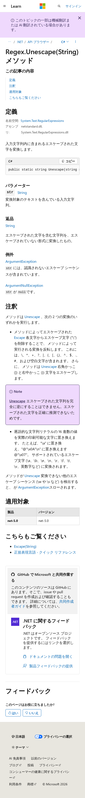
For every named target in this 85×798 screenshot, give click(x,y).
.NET (20, 42)
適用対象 (15, 91)
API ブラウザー (38, 42)
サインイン (73, 6)
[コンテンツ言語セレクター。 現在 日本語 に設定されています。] (18, 736)
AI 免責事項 (17, 758)
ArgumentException (20, 261)
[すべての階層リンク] (9, 42)
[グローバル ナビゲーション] (4, 6)
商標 (30, 784)
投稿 (30, 765)
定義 (12, 80)
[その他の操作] (76, 42)
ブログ (14, 765)
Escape (19, 337)
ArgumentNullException (24, 285)
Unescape (32, 316)
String (22, 192)
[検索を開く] (59, 6)
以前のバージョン (43, 758)
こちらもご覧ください (25, 97)
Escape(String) (25, 546)
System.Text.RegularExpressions (42, 120)
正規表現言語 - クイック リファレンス (45, 552)
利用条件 (15, 784)
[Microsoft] (43, 6)
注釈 (12, 86)
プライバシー (48, 765)
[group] (42, 170)
